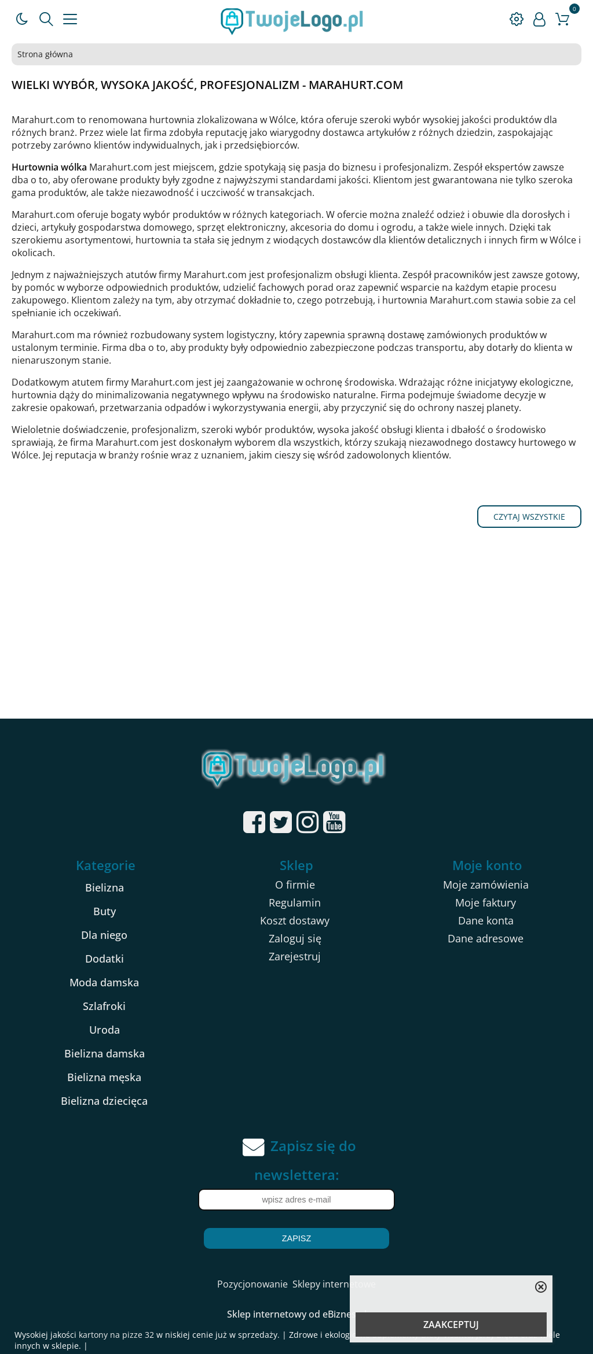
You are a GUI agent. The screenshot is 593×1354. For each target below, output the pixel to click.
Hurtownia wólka (49, 167)
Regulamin (295, 902)
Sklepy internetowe (334, 1284)
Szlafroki (104, 1006)
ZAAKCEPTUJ (451, 1324)
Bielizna (104, 887)
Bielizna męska (104, 1077)
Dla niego (104, 935)
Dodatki (104, 958)
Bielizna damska (104, 1053)
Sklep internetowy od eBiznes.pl (297, 1314)
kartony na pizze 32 (116, 1334)
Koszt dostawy (295, 920)
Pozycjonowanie (252, 1284)
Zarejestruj (295, 956)
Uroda (104, 1030)
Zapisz (296, 1238)
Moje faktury (485, 902)
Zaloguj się (295, 938)
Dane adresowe (486, 938)
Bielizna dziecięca (104, 1101)
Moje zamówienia (486, 884)
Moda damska (104, 982)
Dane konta (486, 920)
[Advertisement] (296, 632)
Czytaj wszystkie (529, 516)
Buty (104, 911)
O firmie (295, 884)
